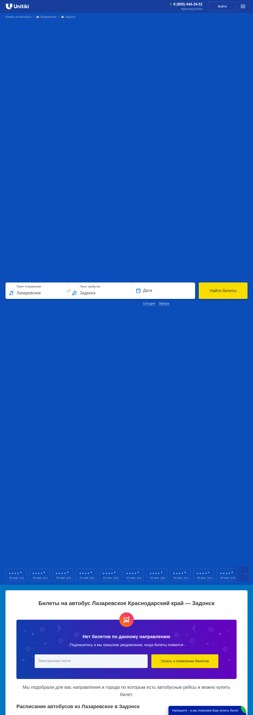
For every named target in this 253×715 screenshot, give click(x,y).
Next (246, 575)
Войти (222, 6)
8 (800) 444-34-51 (188, 4)
